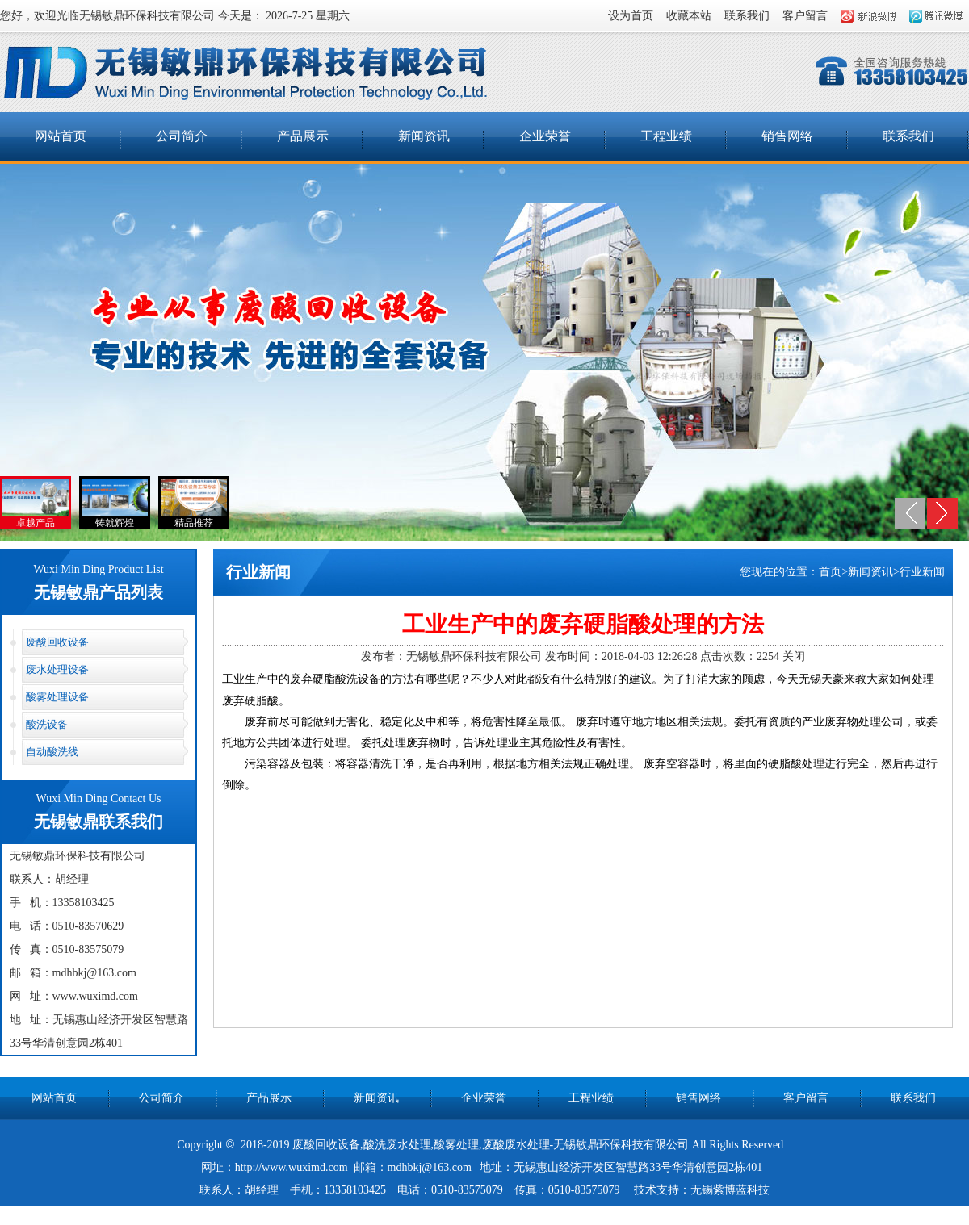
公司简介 (182, 136)
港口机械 (523, 1213)
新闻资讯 (424, 136)
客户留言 (805, 16)
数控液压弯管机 (696, 1213)
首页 (830, 572)
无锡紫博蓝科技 (730, 1190)
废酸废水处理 (516, 1145)
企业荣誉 (545, 136)
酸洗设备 (47, 724)
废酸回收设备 (57, 642)
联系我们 (747, 16)
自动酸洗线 (52, 752)
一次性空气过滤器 (332, 1213)
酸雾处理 (456, 1145)
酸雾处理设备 (57, 697)
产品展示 (303, 136)
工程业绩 (666, 136)
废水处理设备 (57, 669)
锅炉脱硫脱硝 (466, 1213)
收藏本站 (688, 16)
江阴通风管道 (619, 1213)
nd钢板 (566, 1213)
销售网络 (787, 136)
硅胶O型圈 (404, 1213)
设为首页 (630, 16)
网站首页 (60, 136)
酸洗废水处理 (397, 1145)
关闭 (793, 656)
